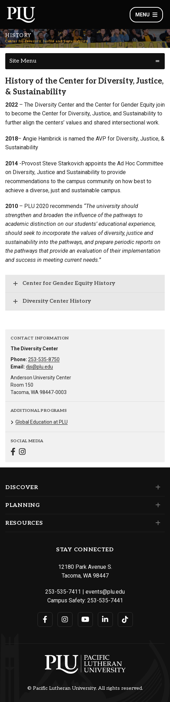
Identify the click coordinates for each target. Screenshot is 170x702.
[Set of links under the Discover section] (156, 487)
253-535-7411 (63, 591)
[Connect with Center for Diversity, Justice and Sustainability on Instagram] (22, 452)
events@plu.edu (105, 591)
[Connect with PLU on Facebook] (45, 619)
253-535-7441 (105, 600)
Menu (146, 14)
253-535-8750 (44, 359)
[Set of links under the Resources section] (156, 523)
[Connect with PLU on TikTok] (125, 619)
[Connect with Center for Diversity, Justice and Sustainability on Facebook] (13, 452)
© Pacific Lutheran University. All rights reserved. (85, 688)
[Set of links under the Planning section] (156, 505)
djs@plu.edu (39, 367)
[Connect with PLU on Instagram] (65, 619)
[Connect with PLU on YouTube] (85, 619)
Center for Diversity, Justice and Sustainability (46, 41)
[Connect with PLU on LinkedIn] (105, 619)
